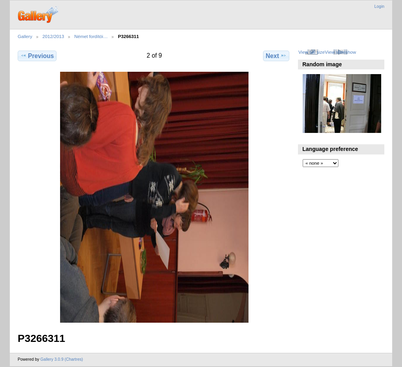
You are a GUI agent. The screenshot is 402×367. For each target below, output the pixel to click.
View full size (311, 52)
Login (379, 6)
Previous (37, 55)
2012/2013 (53, 36)
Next (276, 55)
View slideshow (340, 52)
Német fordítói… (91, 36)
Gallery (25, 36)
